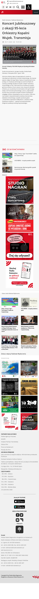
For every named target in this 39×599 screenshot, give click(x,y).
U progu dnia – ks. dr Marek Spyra (11, 466)
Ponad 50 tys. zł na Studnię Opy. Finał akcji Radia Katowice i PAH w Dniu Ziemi (9, 347)
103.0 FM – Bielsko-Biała (8, 487)
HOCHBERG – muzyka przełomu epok (24, 160)
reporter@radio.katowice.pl (16, 1)
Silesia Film (4, 444)
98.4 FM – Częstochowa (8, 479)
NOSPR (3, 439)
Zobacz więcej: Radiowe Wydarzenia (13, 354)
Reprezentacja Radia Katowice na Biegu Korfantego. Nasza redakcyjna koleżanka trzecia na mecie (9, 329)
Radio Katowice (6, 20)
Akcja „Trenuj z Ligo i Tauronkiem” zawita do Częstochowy (25, 154)
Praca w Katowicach (7, 447)
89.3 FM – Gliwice (6, 474)
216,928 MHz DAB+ (7, 490)
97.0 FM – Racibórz (7, 476)
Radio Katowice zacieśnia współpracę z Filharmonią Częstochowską (27, 328)
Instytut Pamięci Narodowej (9, 442)
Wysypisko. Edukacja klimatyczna (11, 469)
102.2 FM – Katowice (7, 484)
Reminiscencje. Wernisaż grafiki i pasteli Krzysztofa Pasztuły (25, 168)
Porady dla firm (6, 450)
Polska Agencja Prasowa (8, 436)
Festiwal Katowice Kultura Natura (11, 459)
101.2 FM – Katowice (7, 482)
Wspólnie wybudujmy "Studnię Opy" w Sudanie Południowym (28, 346)
